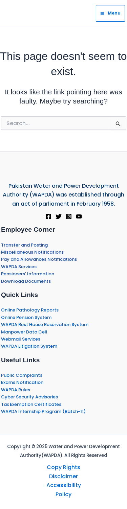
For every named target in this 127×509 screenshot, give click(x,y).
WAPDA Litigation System (29, 346)
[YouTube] (79, 216)
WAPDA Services (19, 266)
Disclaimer (63, 476)
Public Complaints (21, 375)
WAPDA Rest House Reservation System (44, 324)
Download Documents (26, 281)
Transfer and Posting (24, 245)
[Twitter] (59, 216)
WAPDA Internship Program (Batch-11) (43, 411)
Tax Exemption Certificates (31, 404)
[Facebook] (48, 216)
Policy (63, 494)
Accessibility (63, 485)
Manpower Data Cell (24, 332)
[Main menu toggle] (110, 13)
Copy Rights (63, 467)
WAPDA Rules (15, 390)
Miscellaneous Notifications (32, 252)
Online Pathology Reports (30, 310)
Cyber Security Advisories (29, 397)
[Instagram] (69, 216)
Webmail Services (20, 339)
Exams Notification (22, 382)
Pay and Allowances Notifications (39, 259)
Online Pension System (26, 317)
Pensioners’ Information (27, 274)
